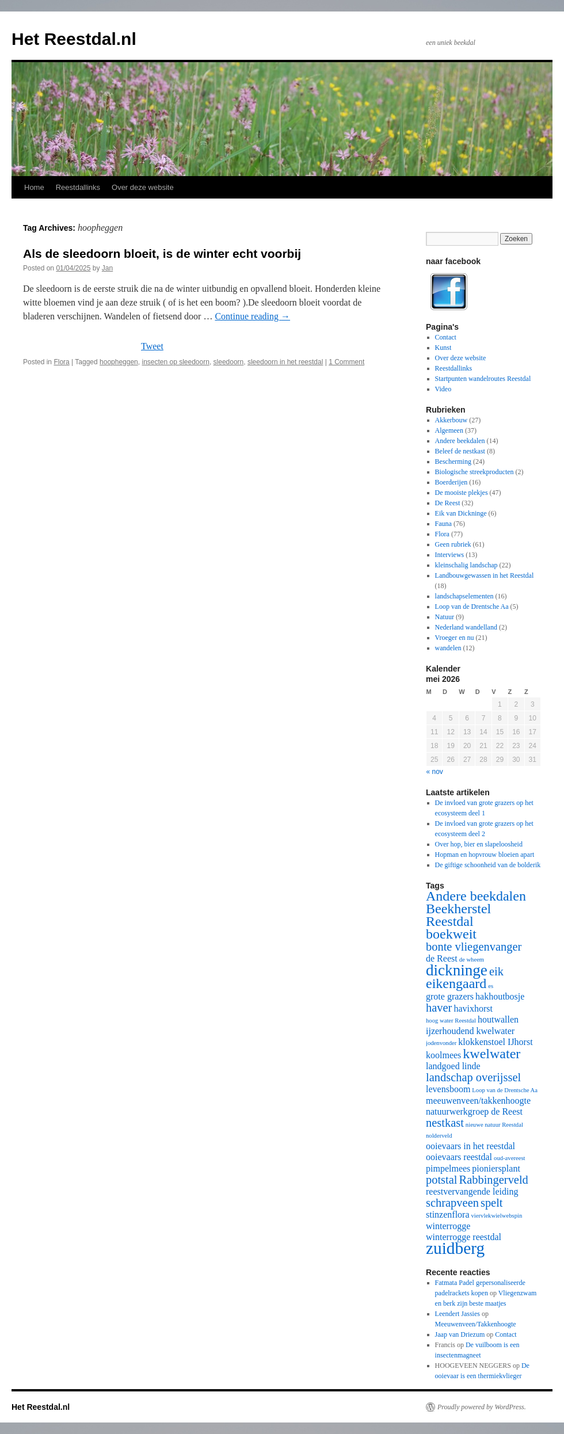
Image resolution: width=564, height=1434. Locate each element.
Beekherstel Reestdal (458, 915)
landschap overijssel (473, 1077)
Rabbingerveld (493, 1179)
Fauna (443, 524)
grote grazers (450, 996)
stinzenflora (448, 1214)
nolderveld (439, 1135)
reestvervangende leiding (472, 1191)
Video (443, 389)
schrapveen (452, 1202)
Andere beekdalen (460, 441)
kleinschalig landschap (466, 565)
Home (34, 187)
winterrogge (448, 1226)
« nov (434, 772)
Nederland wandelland (466, 627)
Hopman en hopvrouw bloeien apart (485, 855)
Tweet (152, 346)
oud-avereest (509, 1158)
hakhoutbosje (499, 996)
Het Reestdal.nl (74, 38)
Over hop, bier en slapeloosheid (479, 844)
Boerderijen (451, 482)
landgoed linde (453, 1066)
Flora (61, 362)
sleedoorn (229, 362)
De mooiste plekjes (461, 493)
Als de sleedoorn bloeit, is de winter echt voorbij (162, 253)
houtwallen (498, 1019)
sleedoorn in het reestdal (285, 362)
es (490, 986)
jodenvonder (441, 1043)
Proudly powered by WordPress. (481, 1407)
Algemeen (449, 430)
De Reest (447, 503)
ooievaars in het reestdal (470, 1146)
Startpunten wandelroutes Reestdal (483, 379)
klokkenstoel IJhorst (495, 1042)
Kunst (443, 348)
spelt (492, 1202)
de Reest (442, 958)
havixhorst (473, 1008)
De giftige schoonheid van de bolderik (488, 865)
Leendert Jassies (457, 1314)
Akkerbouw (451, 420)
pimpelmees (448, 1168)
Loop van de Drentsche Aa (472, 606)
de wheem (472, 959)
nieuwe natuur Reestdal (494, 1125)
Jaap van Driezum (460, 1334)
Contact (445, 337)
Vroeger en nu (454, 638)
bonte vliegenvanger (473, 946)
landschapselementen (464, 596)
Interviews (449, 555)
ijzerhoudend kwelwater (470, 1031)
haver (439, 1007)
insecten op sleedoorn (175, 362)
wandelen (448, 648)
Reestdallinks (78, 187)
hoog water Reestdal (451, 1020)
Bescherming (453, 461)
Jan (107, 268)
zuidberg (455, 1248)
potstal (442, 1179)
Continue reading (252, 316)
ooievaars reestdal (459, 1157)
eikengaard (456, 983)
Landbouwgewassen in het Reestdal (484, 575)
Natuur (444, 617)
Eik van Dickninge (461, 513)
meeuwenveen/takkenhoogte (478, 1100)
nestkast (445, 1122)
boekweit (451, 933)
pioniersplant (496, 1168)
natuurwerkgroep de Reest (474, 1111)
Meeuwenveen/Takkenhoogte (475, 1324)
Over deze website (143, 187)
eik (496, 971)
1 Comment (346, 362)
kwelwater (491, 1053)
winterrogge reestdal (463, 1237)
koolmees (443, 1055)
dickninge (456, 970)
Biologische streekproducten (474, 472)
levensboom (448, 1089)
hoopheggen (119, 362)
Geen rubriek (453, 544)
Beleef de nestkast (460, 451)
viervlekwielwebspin (497, 1215)
